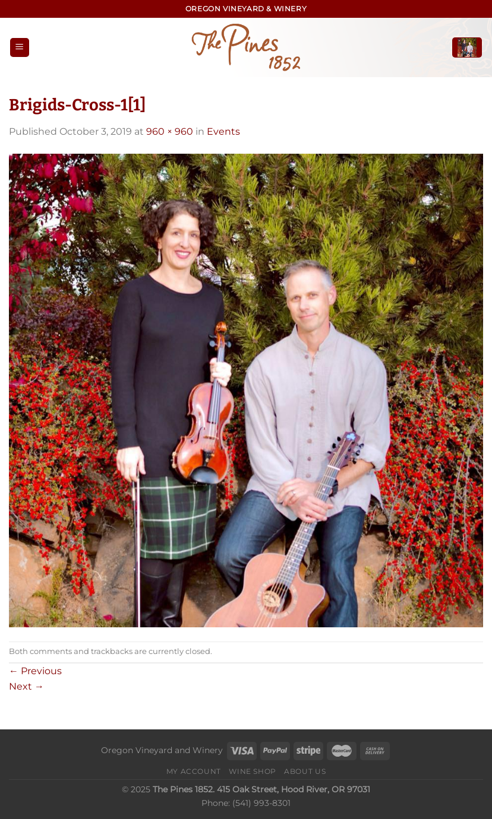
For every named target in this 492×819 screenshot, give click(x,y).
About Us (305, 771)
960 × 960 (169, 131)
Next (26, 686)
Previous (35, 671)
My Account (193, 771)
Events (223, 131)
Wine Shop (252, 771)
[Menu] (19, 48)
